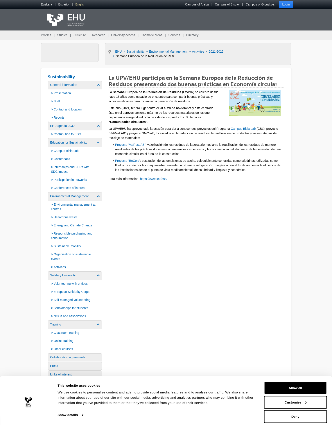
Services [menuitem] (174, 35)
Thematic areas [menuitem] (151, 35)
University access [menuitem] (123, 35)
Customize (296, 399)
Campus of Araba (197, 4)
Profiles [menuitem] (46, 35)
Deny (295, 413)
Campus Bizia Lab (243, 128)
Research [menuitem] (98, 35)
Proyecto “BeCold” (127, 160)
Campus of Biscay (227, 4)
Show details (67, 411)
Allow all (295, 384)
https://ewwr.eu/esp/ (153, 179)
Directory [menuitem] (192, 35)
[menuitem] (46, 4)
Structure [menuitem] (80, 35)
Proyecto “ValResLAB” (130, 144)
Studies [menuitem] (62, 35)
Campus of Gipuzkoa (260, 4)
